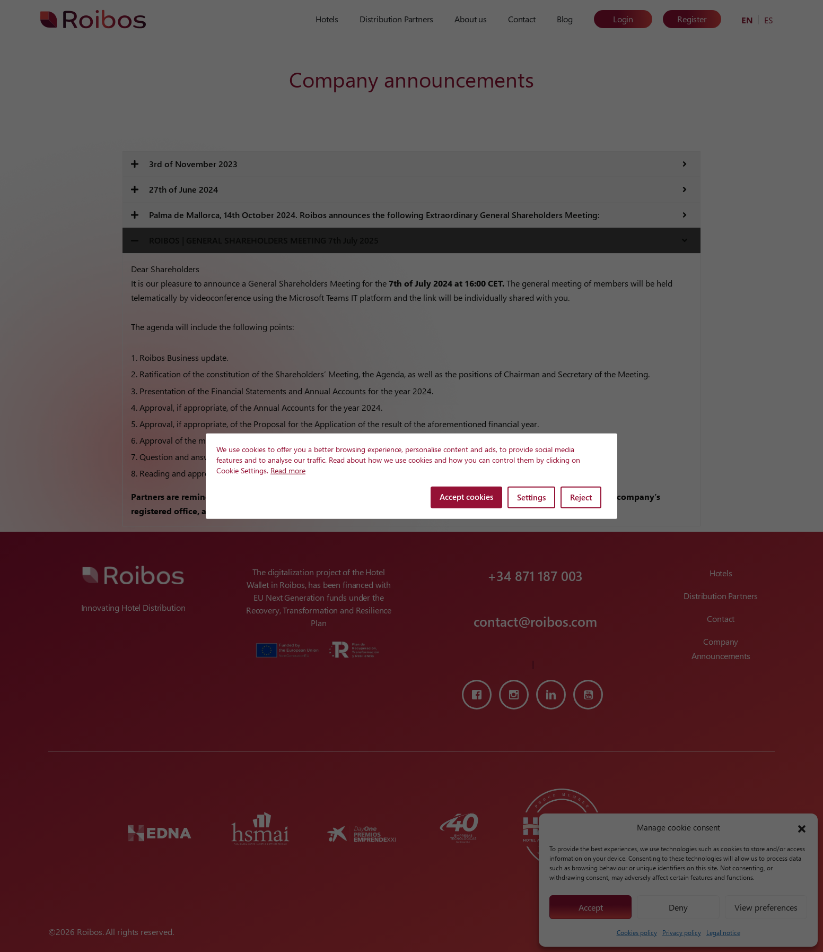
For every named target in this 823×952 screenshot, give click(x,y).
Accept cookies (466, 496)
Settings (531, 497)
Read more (287, 470)
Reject (581, 497)
